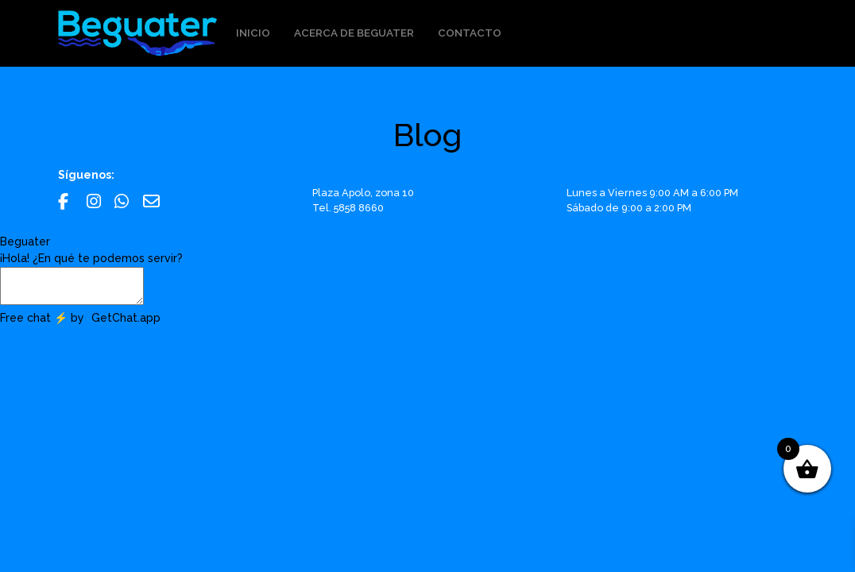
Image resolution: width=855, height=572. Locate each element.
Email (151, 201)
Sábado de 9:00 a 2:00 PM (629, 208)
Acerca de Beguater (354, 32)
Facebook (66, 201)
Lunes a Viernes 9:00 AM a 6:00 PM (652, 193)
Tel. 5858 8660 (348, 208)
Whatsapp (122, 201)
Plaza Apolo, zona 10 (363, 193)
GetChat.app (126, 317)
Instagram (95, 201)
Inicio (253, 32)
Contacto (469, 32)
